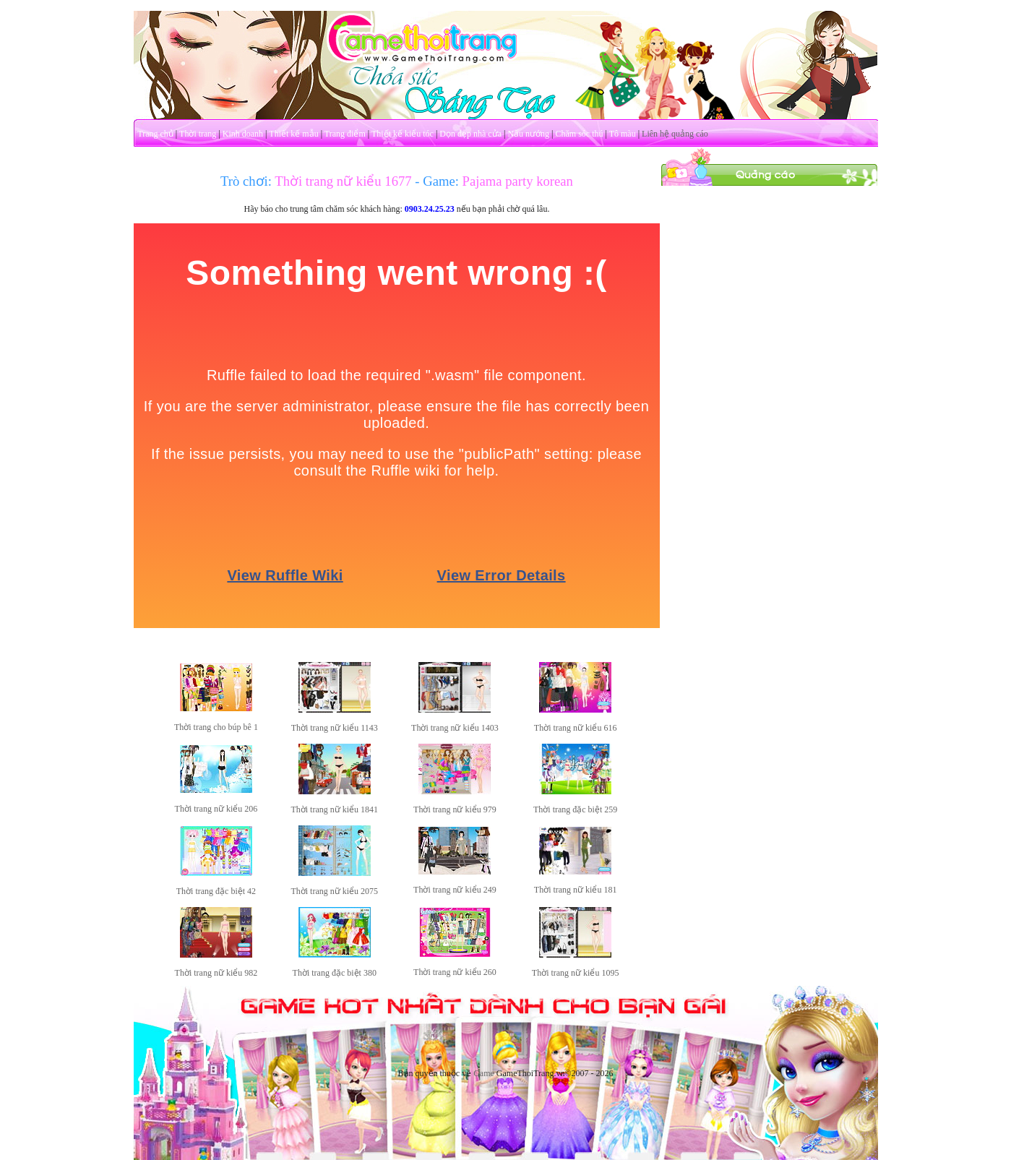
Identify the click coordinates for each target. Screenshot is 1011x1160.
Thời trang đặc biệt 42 (216, 891)
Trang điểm (345, 134)
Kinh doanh (243, 134)
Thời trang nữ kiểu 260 (454, 972)
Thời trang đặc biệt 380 (335, 973)
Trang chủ (155, 134)
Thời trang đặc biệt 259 (575, 809)
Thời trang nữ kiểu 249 (454, 890)
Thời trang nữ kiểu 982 (216, 973)
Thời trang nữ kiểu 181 (575, 890)
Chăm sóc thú (579, 134)
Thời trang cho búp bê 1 (216, 727)
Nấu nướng (528, 134)
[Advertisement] (769, 403)
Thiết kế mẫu (293, 134)
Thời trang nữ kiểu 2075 (334, 891)
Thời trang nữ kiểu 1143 (334, 728)
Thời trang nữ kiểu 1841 (334, 809)
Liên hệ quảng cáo (675, 134)
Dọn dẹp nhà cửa (470, 134)
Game (483, 1073)
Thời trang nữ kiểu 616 (575, 728)
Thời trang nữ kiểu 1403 (455, 728)
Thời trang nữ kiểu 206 (216, 809)
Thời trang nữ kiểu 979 (454, 809)
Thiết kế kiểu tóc (402, 134)
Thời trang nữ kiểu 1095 (575, 973)
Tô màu (622, 134)
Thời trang (197, 134)
